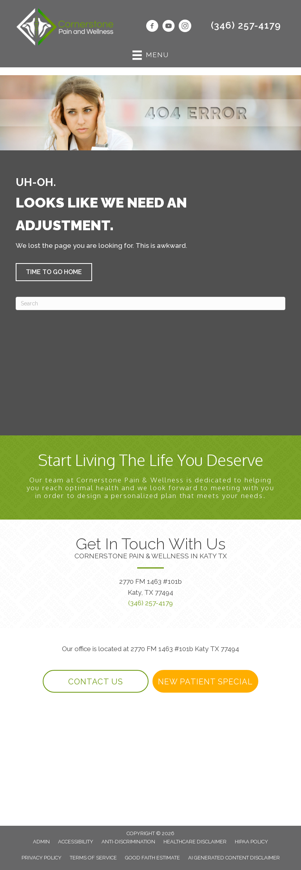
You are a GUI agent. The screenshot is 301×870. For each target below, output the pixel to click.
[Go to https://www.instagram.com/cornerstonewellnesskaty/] (185, 27)
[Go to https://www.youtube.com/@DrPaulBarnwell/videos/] (168, 27)
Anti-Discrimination (128, 842)
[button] (54, 272)
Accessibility (75, 842)
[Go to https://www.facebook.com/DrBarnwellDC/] (152, 27)
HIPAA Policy (251, 842)
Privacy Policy (42, 858)
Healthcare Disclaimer (195, 842)
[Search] (150, 303)
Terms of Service (93, 858)
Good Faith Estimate (152, 858)
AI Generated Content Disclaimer (234, 858)
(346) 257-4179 (246, 25)
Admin (41, 842)
